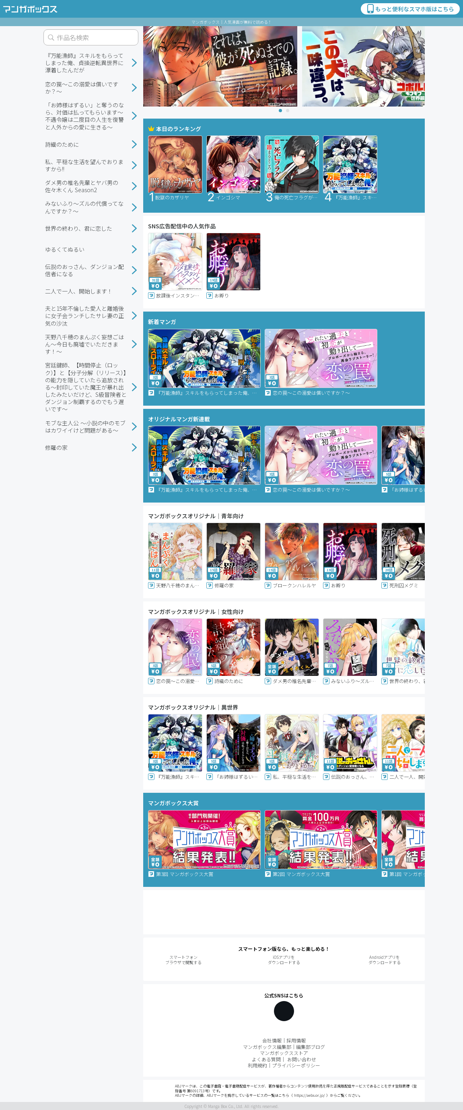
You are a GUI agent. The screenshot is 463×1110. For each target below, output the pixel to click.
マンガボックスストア (284, 1052)
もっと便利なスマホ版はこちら (410, 9)
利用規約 (257, 1065)
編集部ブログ (310, 1046)
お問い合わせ (301, 1059)
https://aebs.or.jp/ (309, 1095)
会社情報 (272, 1040)
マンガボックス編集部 (267, 1046)
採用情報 (296, 1040)
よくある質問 (266, 1059)
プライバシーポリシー (296, 1065)
